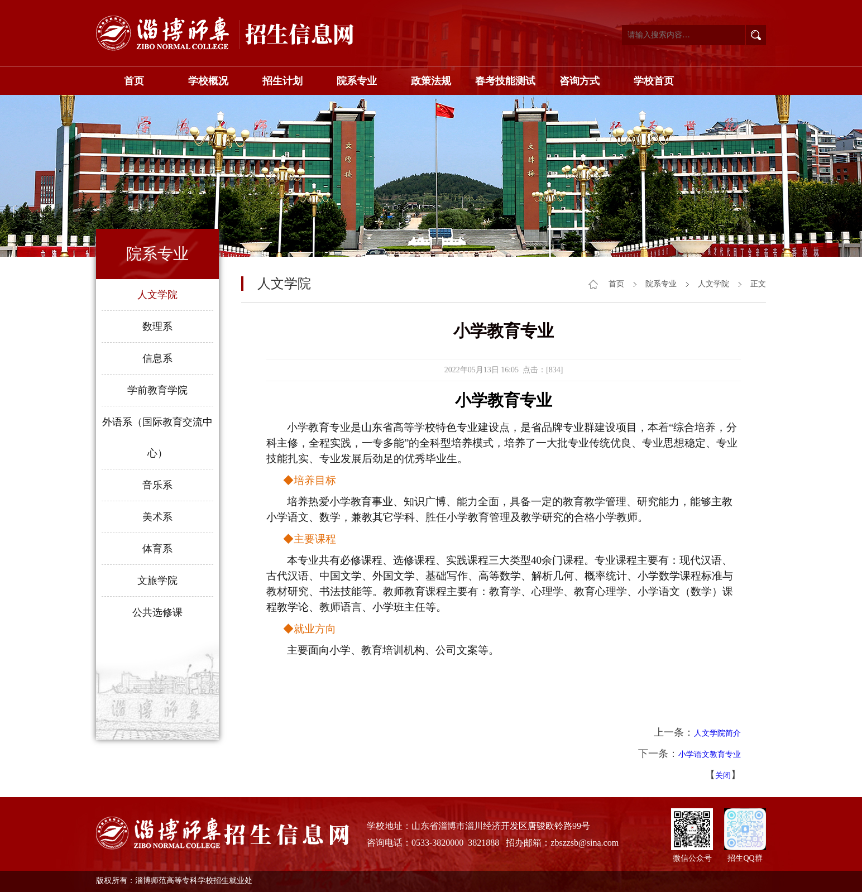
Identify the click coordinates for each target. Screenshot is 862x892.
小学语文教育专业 (709, 754)
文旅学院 (157, 580)
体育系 (157, 548)
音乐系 (157, 485)
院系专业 (357, 81)
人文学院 (157, 294)
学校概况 (208, 81)
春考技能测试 (505, 81)
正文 (758, 284)
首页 (134, 81)
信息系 (157, 358)
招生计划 (282, 81)
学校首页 (654, 81)
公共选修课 (157, 612)
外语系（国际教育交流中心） (157, 437)
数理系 (157, 326)
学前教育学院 (157, 390)
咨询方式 (579, 81)
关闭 (723, 775)
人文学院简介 (717, 733)
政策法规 (431, 81)
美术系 (157, 516)
